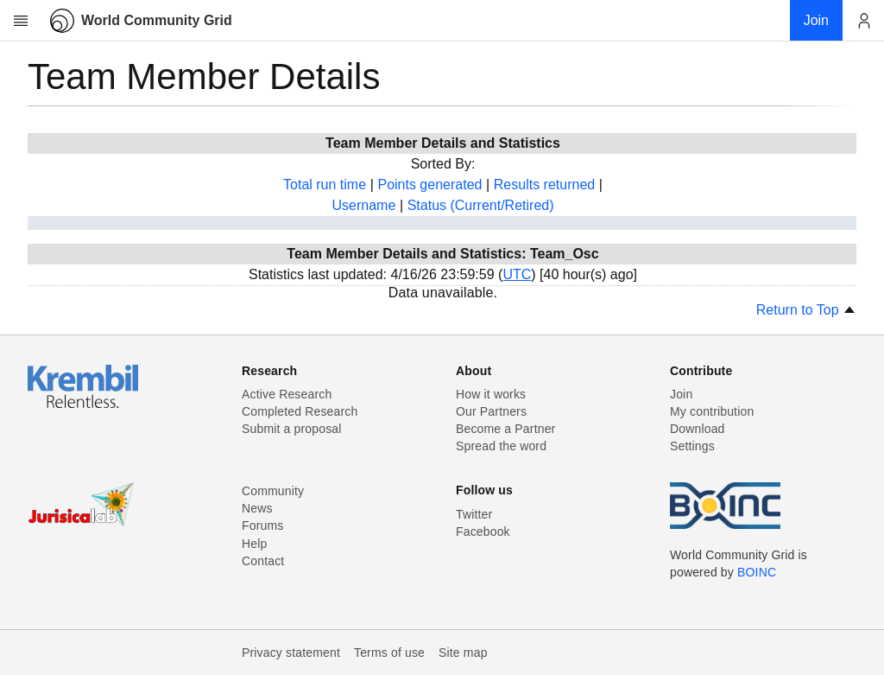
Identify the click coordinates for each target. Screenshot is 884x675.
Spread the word (501, 446)
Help (254, 544)
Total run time (324, 184)
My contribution (712, 411)
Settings (692, 446)
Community (273, 491)
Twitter (474, 514)
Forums (262, 525)
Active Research (287, 394)
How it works (491, 394)
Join (681, 394)
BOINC (756, 572)
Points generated (429, 184)
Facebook (483, 531)
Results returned (544, 184)
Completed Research (299, 411)
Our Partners (491, 411)
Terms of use (389, 652)
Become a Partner (505, 429)
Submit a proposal (292, 429)
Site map (463, 652)
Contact (263, 561)
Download (697, 429)
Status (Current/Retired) (480, 205)
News (257, 508)
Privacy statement (291, 652)
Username (363, 205)
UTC (516, 274)
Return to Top (806, 309)
